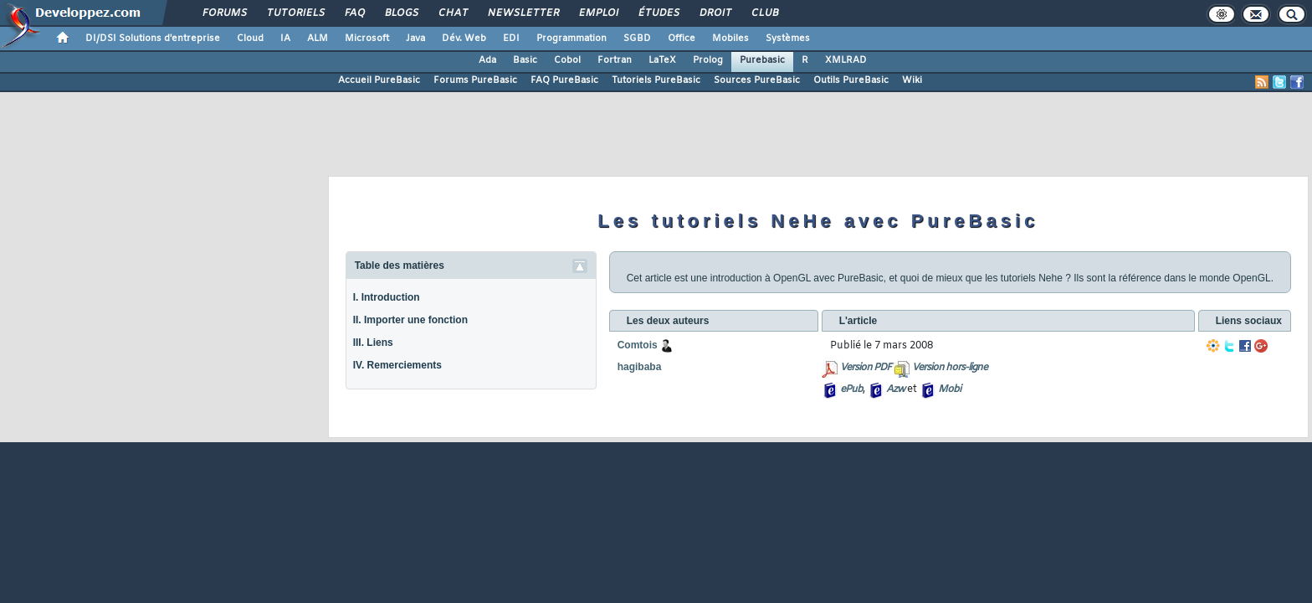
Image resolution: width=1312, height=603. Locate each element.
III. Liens (373, 342)
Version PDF (865, 367)
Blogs (400, 13)
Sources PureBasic (757, 80)
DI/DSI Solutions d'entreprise (152, 38)
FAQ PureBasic (564, 80)
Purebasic (762, 60)
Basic (525, 60)
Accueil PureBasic (379, 80)
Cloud (250, 38)
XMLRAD (846, 60)
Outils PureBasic (851, 80)
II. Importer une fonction (410, 320)
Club (764, 13)
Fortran (614, 60)
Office (681, 38)
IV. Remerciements (397, 365)
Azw (895, 389)
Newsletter (522, 13)
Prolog (708, 60)
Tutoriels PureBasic (656, 80)
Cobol (567, 60)
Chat (452, 13)
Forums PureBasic (475, 80)
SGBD (637, 38)
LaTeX (662, 60)
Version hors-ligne (949, 367)
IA (285, 38)
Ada (487, 60)
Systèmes (788, 38)
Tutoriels (294, 13)
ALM (317, 38)
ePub (851, 389)
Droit (714, 13)
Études (658, 13)
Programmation (571, 38)
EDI (511, 38)
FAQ (354, 13)
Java (415, 38)
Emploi (598, 13)
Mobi (949, 389)
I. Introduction (386, 297)
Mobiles (730, 38)
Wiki (912, 80)
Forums (224, 13)
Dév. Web (464, 38)
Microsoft (367, 38)
